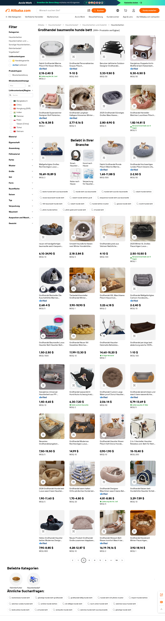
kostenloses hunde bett (19, 598)
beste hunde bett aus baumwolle (54, 192)
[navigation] (21, 293)
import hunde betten (138, 598)
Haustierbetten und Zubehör (94, 25)
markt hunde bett (144, 204)
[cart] (126, 11)
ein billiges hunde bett (72, 604)
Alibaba (41, 25)
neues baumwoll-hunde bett (52, 198)
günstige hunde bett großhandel (49, 598)
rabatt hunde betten (142, 192)
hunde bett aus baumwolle (84, 192)
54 (117, 560)
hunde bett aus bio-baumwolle (114, 192)
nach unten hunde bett (97, 604)
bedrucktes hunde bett (19, 610)
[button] (88, 10)
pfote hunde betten (48, 210)
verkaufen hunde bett (62, 610)
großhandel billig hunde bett (80, 598)
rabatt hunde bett (76, 204)
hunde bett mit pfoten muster (110, 598)
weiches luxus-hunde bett (124, 604)
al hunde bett (41, 610)
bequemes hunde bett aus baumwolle (113, 198)
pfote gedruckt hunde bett (74, 210)
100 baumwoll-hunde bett (51, 204)
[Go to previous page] (72, 560)
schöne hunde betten (47, 604)
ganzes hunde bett (122, 204)
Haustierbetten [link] (117, 25)
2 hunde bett (97, 210)
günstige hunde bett (122, 610)
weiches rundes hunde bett (21, 604)
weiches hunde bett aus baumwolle (93, 610)
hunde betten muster (99, 204)
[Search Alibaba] (62, 10)
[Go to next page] (122, 560)
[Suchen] (99, 10)
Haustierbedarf (54, 25)
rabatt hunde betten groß (80, 198)
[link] (161, 594)
